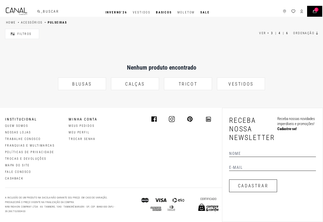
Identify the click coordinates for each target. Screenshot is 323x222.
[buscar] (46, 12)
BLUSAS (82, 84)
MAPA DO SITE (17, 165)
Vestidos (141, 12)
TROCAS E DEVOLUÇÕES (25, 158)
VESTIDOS (241, 84)
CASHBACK (14, 178)
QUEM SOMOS (16, 126)
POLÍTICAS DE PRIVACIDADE (29, 152)
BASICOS (164, 12)
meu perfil (79, 132)
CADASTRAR (253, 185)
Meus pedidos (81, 126)
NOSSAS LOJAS (18, 132)
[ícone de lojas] (277, 12)
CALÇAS (135, 84)
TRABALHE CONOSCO (23, 139)
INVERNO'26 (116, 12)
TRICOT (188, 84)
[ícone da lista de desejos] (286, 12)
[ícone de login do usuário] (294, 12)
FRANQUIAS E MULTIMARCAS (30, 145)
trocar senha (82, 139)
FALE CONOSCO (18, 172)
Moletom (186, 12)
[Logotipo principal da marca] (24, 12)
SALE (204, 12)
